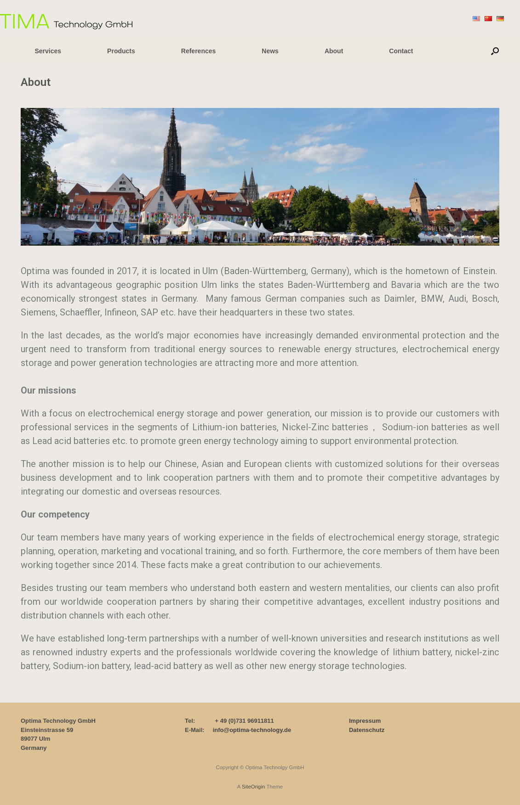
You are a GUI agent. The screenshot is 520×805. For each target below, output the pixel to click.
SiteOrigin (253, 786)
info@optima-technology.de (252, 729)
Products (121, 51)
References (198, 51)
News (270, 51)
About (334, 51)
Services (48, 51)
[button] (495, 51)
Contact (401, 51)
